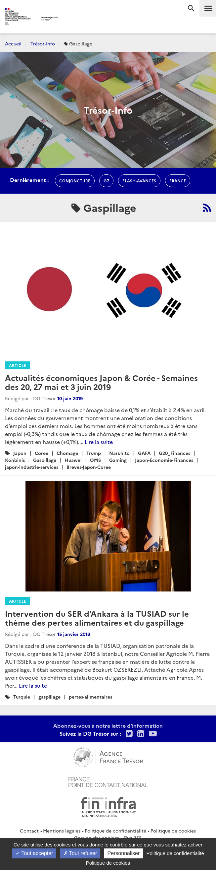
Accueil (13, 43)
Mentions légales (61, 830)
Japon (19, 453)
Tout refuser (80, 853)
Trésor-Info (42, 43)
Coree (41, 453)
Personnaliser (123, 853)
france (177, 180)
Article (17, 365)
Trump (93, 453)
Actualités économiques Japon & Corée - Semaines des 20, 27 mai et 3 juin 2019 (101, 382)
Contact (29, 830)
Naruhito (119, 453)
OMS (95, 460)
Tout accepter (34, 853)
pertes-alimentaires (90, 696)
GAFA (144, 453)
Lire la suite (99, 441)
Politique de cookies (173, 830)
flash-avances (139, 180)
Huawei (73, 460)
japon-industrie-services (31, 467)
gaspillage (49, 696)
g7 (106, 180)
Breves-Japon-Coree (88, 467)
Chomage (67, 453)
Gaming (118, 460)
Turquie (21, 696)
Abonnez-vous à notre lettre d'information (108, 725)
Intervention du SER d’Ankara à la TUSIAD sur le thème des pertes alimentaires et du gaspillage (97, 617)
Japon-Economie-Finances (164, 460)
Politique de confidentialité (115, 830)
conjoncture (74, 180)
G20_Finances (174, 453)
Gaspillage (44, 460)
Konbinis (15, 460)
